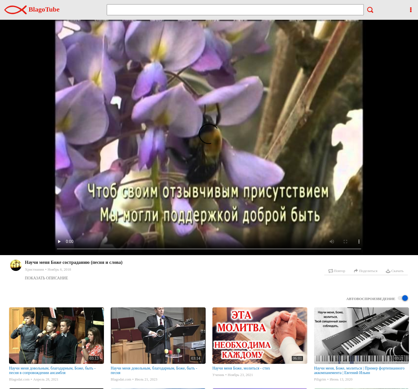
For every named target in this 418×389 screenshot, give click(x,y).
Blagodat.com (19, 379)
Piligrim (320, 379)
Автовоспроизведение (377, 298)
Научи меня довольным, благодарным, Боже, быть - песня (154, 370)
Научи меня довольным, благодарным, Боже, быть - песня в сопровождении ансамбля (52, 370)
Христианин (34, 269)
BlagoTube (32, 9)
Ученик (218, 375)
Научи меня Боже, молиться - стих (241, 368)
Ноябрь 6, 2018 (59, 269)
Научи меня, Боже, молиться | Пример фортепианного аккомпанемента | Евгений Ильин (359, 370)
